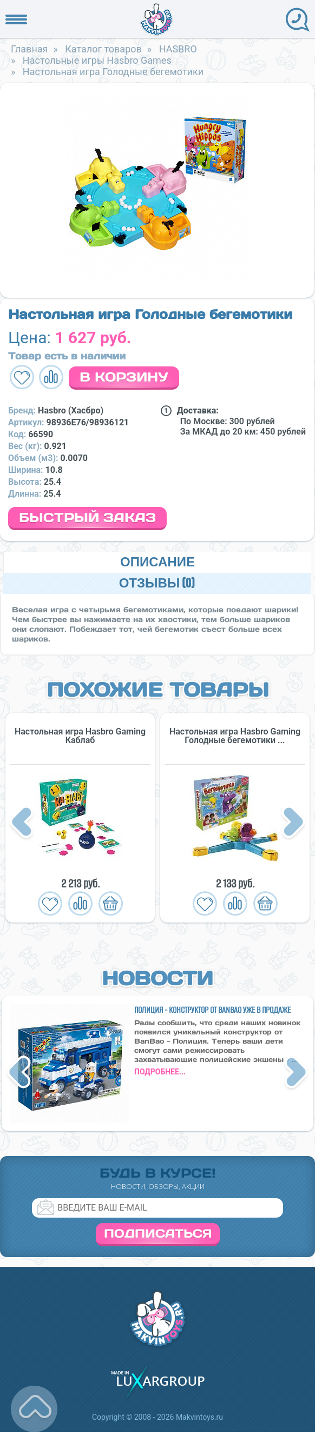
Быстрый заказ (87, 517)
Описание (157, 562)
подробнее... (160, 1071)
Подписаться (158, 1233)
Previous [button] (23, 823)
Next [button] (293, 823)
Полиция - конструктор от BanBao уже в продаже (212, 1010)
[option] (157, 187)
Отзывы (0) (157, 583)
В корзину (124, 377)
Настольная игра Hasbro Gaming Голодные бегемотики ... (234, 736)
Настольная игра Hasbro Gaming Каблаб (80, 736)
